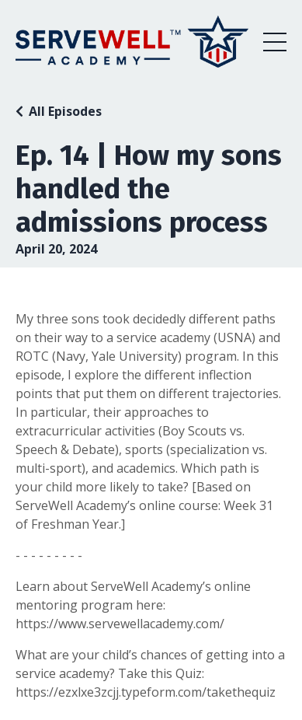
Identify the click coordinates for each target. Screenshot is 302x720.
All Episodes (65, 111)
